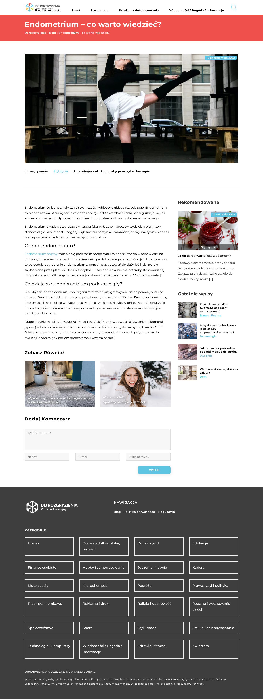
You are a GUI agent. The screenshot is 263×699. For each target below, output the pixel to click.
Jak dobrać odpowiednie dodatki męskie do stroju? (218, 350)
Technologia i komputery (49, 646)
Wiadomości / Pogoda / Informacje (202, 7)
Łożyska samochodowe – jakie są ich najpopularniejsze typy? (218, 329)
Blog (117, 512)
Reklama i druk (96, 604)
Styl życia (61, 171)
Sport (108, 7)
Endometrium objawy (41, 254)
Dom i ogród (148, 543)
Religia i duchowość (154, 604)
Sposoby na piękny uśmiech (124, 402)
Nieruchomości (95, 586)
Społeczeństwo (40, 628)
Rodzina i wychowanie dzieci (211, 607)
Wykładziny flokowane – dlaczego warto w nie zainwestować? (58, 400)
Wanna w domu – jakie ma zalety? (219, 370)
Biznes (33, 543)
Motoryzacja (38, 586)
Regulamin (166, 512)
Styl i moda (125, 7)
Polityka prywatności (139, 512)
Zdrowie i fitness (151, 646)
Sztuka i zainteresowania (155, 7)
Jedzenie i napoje (152, 568)
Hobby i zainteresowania (104, 568)
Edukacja (200, 543)
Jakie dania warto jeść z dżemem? (204, 255)
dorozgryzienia (36, 171)
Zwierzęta (200, 646)
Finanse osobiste (87, 7)
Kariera (198, 568)
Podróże (144, 586)
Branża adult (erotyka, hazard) (101, 546)
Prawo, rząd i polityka (210, 586)
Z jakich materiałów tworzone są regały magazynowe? (214, 308)
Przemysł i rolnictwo (45, 604)
